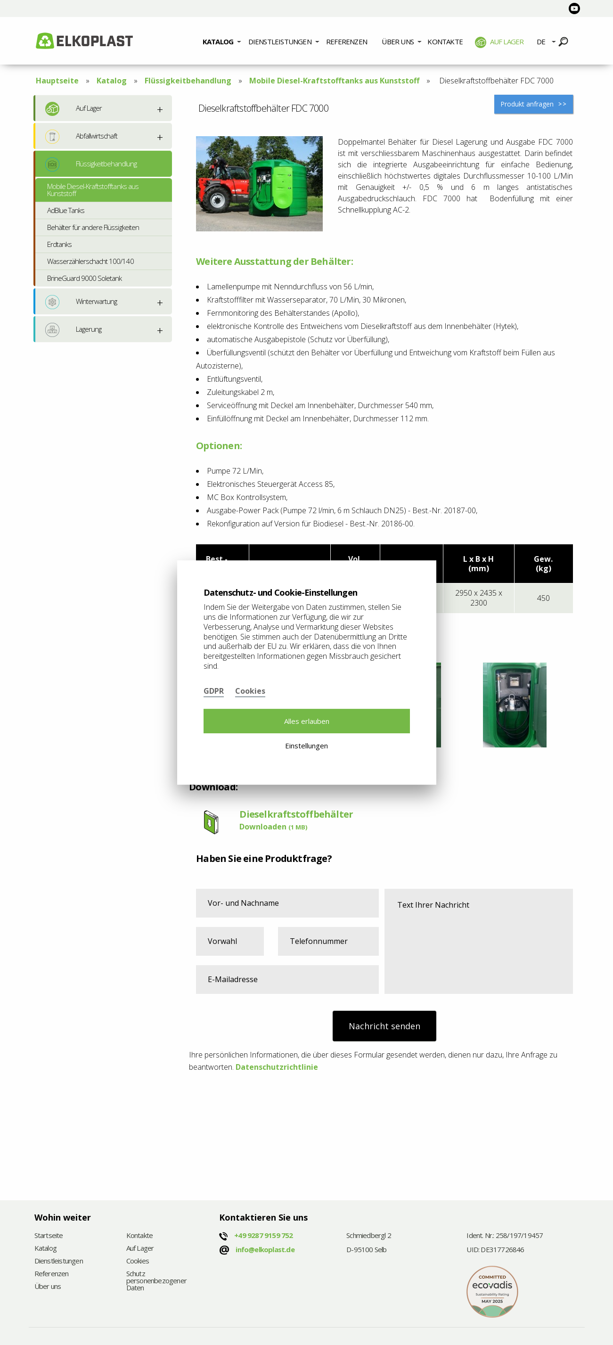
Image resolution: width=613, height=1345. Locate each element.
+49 (263, 1235)
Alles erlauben (306, 721)
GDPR (214, 691)
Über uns (398, 41)
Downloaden (273, 826)
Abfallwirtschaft (81, 137)
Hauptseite (57, 80)
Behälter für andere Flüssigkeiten (93, 227)
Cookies (137, 1261)
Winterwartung (81, 302)
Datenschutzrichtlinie (277, 1067)
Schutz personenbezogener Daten (145, 1281)
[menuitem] (222, 40)
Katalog (218, 41)
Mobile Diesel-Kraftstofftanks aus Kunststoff (334, 80)
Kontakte (445, 41)
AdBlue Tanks (65, 210)
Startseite (48, 1236)
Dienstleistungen (279, 41)
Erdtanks (59, 244)
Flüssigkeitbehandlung (188, 80)
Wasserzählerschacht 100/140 (90, 261)
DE (541, 41)
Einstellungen (306, 745)
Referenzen (346, 41)
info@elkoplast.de (265, 1249)
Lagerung (73, 330)
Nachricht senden (384, 1026)
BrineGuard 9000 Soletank (84, 278)
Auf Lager (499, 42)
